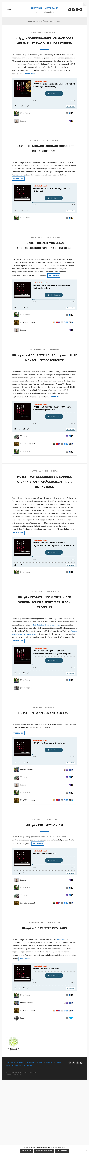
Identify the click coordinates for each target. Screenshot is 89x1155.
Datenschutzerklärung (13, 1112)
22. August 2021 (34, 623)
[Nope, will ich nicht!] (87, 1150)
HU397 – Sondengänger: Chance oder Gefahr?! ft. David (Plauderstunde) (44, 48)
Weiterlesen (30, 85)
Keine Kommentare (51, 39)
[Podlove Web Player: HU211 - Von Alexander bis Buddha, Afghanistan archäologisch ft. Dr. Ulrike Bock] (44, 583)
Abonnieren (30, 1108)
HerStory (60, 985)
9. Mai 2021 (34, 861)
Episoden (40, 1108)
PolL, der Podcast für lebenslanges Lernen (48, 661)
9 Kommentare (50, 743)
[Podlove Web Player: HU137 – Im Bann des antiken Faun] (44, 792)
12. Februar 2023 (34, 151)
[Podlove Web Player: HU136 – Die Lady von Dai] (44, 903)
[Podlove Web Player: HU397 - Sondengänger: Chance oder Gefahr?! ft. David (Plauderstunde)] (44, 104)
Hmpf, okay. (27, 1151)
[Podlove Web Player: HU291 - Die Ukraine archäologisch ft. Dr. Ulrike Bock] (44, 214)
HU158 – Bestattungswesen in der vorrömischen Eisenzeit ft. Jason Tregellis (44, 635)
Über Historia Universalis (14, 1108)
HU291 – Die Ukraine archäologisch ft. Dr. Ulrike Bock (44, 161)
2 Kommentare (54, 370)
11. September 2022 (36, 370)
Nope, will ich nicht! (44, 1151)
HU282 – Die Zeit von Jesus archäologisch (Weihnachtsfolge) (44, 263)
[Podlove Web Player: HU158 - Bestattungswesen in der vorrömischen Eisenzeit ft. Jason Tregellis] (44, 696)
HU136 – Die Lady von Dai (44, 866)
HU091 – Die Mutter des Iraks (44, 971)
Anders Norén (18, 1121)
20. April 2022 (34, 497)
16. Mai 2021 (37, 743)
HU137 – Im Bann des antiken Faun (44, 751)
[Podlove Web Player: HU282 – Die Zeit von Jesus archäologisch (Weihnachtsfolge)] (44, 316)
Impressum (28, 1112)
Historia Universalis (44, 11)
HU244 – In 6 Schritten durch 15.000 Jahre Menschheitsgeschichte (44, 380)
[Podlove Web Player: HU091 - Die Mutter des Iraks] (44, 1023)
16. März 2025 (34, 39)
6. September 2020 (35, 963)
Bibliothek (49, 1108)
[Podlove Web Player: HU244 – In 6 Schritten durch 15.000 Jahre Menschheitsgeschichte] (44, 442)
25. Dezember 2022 (35, 253)
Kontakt (58, 1108)
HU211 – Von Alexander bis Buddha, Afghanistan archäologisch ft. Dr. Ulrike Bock (44, 510)
